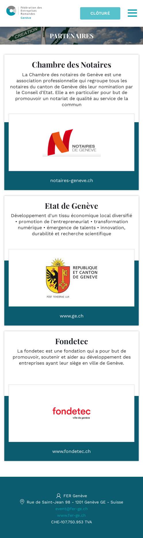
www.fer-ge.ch (71, 515)
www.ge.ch (72, 316)
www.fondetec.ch (71, 451)
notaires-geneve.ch (71, 180)
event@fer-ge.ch (71, 508)
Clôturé (100, 13)
